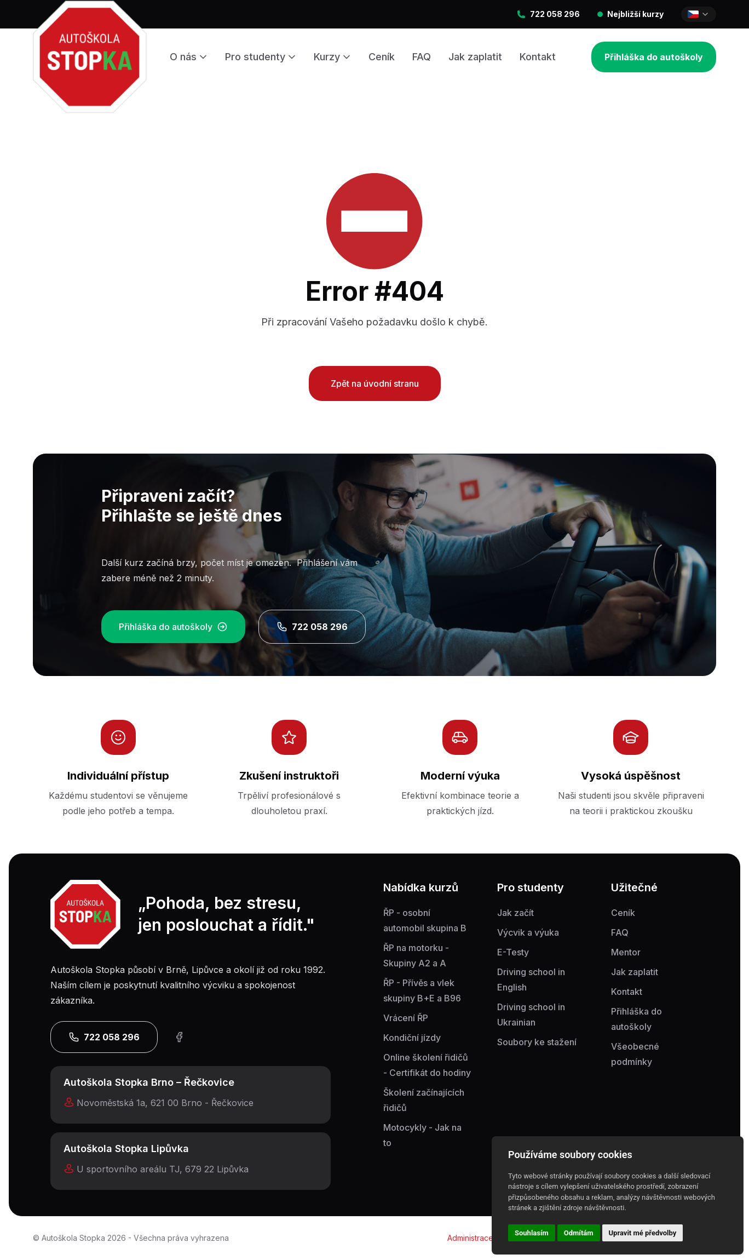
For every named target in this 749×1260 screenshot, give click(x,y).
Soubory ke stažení (537, 1041)
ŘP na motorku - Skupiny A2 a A (416, 955)
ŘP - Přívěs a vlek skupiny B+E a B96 (422, 990)
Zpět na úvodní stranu (375, 383)
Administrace (470, 1237)
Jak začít (515, 912)
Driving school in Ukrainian (531, 1014)
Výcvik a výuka (528, 932)
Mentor (626, 952)
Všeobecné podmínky (635, 1054)
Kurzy (332, 56)
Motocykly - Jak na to (422, 1135)
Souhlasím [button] (532, 1233)
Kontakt (538, 56)
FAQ (421, 56)
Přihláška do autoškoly (653, 56)
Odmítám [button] (579, 1233)
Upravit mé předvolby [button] (643, 1233)
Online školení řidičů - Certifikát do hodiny (427, 1065)
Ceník (381, 56)
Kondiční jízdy (412, 1037)
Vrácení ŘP (405, 1017)
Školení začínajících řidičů (423, 1100)
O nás (189, 56)
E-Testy (513, 952)
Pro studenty (260, 56)
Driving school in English (531, 979)
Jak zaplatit (475, 56)
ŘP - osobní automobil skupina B (424, 920)
